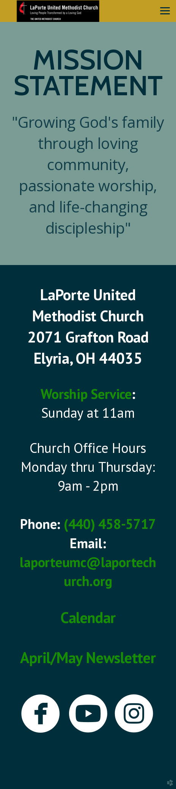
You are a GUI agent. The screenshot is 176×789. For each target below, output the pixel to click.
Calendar (88, 617)
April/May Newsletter (88, 657)
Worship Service (86, 394)
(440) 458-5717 (110, 524)
